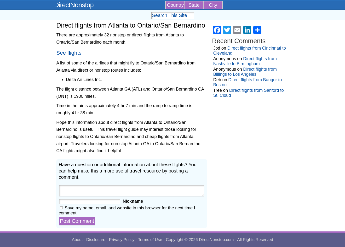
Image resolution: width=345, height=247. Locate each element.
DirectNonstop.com (216, 239)
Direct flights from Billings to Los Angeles (245, 72)
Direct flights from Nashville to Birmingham (245, 61)
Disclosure (95, 239)
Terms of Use (150, 239)
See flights (68, 53)
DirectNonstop (73, 5)
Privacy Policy (121, 239)
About (77, 239)
